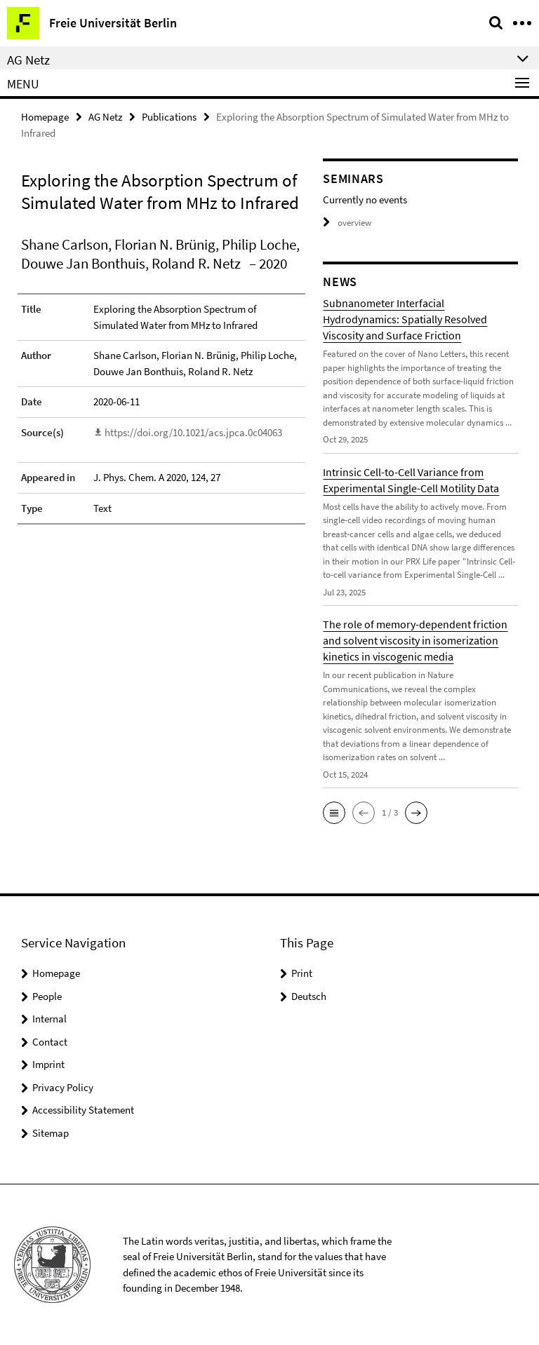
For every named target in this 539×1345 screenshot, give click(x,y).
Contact (49, 1041)
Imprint (48, 1064)
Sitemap (50, 1133)
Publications (169, 116)
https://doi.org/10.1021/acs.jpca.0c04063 (193, 432)
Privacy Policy (62, 1087)
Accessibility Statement (83, 1109)
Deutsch (308, 996)
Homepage (45, 116)
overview (347, 223)
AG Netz (105, 116)
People (47, 996)
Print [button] (301, 973)
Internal (49, 1018)
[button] (334, 813)
